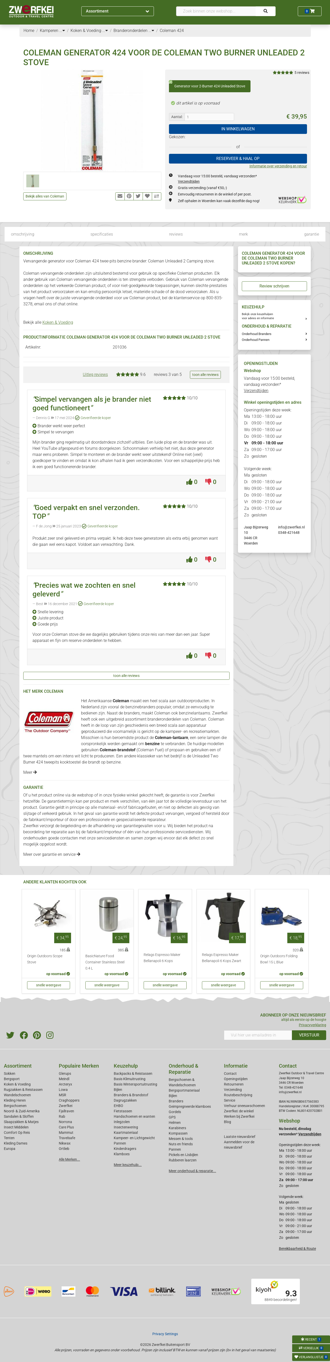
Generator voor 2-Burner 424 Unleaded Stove (207, 84)
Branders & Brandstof (131, 1095)
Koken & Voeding (57, 322)
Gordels (175, 1112)
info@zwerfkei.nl (291, 527)
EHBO (118, 1106)
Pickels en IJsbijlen (183, 1155)
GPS (172, 1117)
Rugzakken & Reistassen (23, 1090)
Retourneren (234, 1084)
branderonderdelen (164, 719)
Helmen (175, 1123)
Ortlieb (64, 1149)
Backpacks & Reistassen (133, 1073)
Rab (62, 1116)
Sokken (9, 1073)
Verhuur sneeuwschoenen (244, 1106)
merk (243, 234)
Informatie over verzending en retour (278, 166)
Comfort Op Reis (17, 1132)
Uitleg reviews (95, 374)
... (62, 30)
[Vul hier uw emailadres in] (258, 1035)
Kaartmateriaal (126, 1132)
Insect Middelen (16, 1127)
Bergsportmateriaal (184, 1090)
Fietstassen (123, 1111)
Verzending (233, 1090)
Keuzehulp (126, 1066)
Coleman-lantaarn (171, 737)
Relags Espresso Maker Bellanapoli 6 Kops (162, 958)
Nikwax (65, 1143)
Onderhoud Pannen (255, 340)
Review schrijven (274, 286)
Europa (9, 1149)
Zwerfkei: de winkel (239, 1111)
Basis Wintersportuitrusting (135, 1084)
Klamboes (122, 1154)
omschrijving (22, 234)
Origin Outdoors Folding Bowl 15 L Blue (279, 959)
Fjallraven (66, 1111)
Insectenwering (126, 1127)
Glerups (65, 1073)
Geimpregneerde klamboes (190, 1106)
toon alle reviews (205, 375)
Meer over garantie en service (51, 854)
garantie (311, 234)
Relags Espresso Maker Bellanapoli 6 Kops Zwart (221, 958)
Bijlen (118, 1090)
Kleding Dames (15, 1143)
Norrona (65, 1122)
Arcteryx (65, 1084)
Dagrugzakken (125, 1100)
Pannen (175, 1149)
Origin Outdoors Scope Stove (44, 959)
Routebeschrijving (238, 1095)
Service (229, 1100)
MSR (62, 1095)
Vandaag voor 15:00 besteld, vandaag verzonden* (269, 384)
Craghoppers (69, 1100)
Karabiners (177, 1128)
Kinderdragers (125, 1149)
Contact (230, 1073)
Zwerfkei (65, 1106)
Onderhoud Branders (256, 334)
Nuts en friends (181, 1144)
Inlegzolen (122, 1122)
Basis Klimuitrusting (129, 1079)
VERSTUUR (309, 1035)
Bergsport (12, 1079)
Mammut (66, 1132)
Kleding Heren (15, 1100)
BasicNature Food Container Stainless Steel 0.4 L (104, 962)
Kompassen (178, 1133)
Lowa (63, 1090)
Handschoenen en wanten (134, 1116)
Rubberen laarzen (183, 1160)
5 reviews (301, 73)
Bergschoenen (15, 1106)
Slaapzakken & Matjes (21, 1122)
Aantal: (177, 117)
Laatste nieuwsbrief (239, 1137)
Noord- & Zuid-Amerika (22, 1111)
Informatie (236, 1066)
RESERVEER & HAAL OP (237, 158)
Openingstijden (236, 1079)
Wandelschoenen (17, 1095)
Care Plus (66, 1127)
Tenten (9, 1138)
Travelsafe (67, 1138)
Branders (176, 1101)
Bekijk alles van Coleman (45, 196)
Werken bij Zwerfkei (239, 1116)
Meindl (64, 1079)
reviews (176, 234)
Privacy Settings (165, 1334)
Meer (30, 772)
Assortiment (117, 11)
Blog (227, 1122)
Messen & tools (181, 1139)
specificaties (101, 234)
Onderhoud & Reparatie (183, 1069)
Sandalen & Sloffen (19, 1116)
